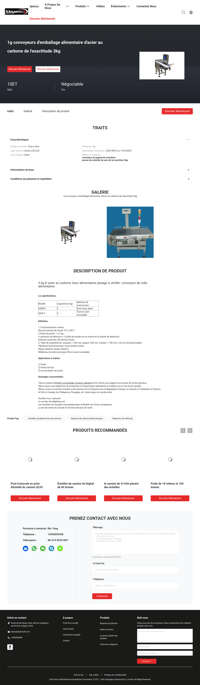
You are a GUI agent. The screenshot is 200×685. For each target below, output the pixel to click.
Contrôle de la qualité (71, 635)
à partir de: (99, 563)
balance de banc (106, 629)
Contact (66, 641)
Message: (98, 527)
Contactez (102, 596)
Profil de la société (70, 623)
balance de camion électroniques (87, 418)
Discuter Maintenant (20, 69)
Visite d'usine (68, 629)
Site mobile (94, 675)
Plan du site (78, 675)
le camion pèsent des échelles (108, 637)
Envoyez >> (146, 661)
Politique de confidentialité (115, 675)
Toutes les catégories (109, 644)
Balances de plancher (109, 623)
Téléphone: (99, 579)
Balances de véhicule (123, 418)
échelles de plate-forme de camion (44, 418)
